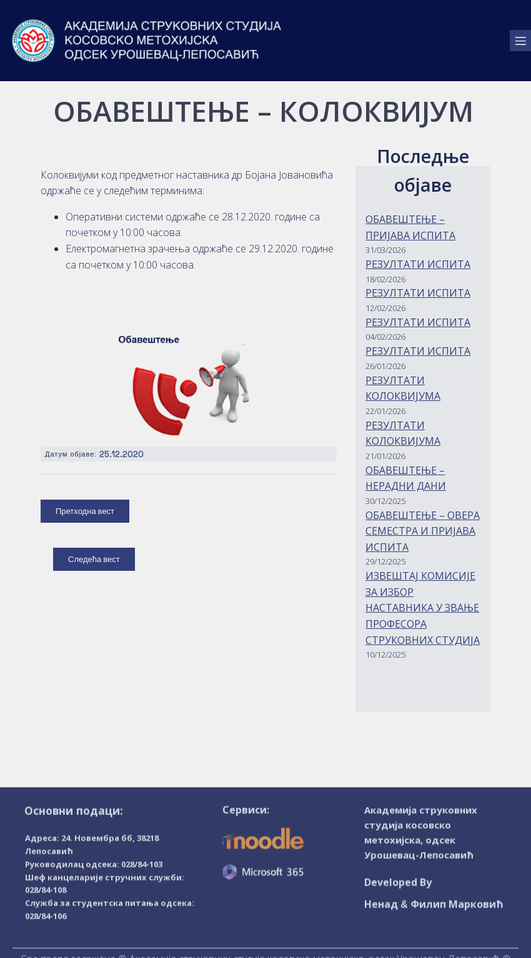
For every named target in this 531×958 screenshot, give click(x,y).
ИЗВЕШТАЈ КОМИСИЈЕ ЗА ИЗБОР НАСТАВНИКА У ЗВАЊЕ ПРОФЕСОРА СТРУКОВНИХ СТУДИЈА (422, 607)
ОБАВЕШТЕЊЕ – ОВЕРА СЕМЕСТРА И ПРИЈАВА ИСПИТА (422, 531)
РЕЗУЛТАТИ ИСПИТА (417, 264)
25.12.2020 (121, 454)
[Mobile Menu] (520, 37)
